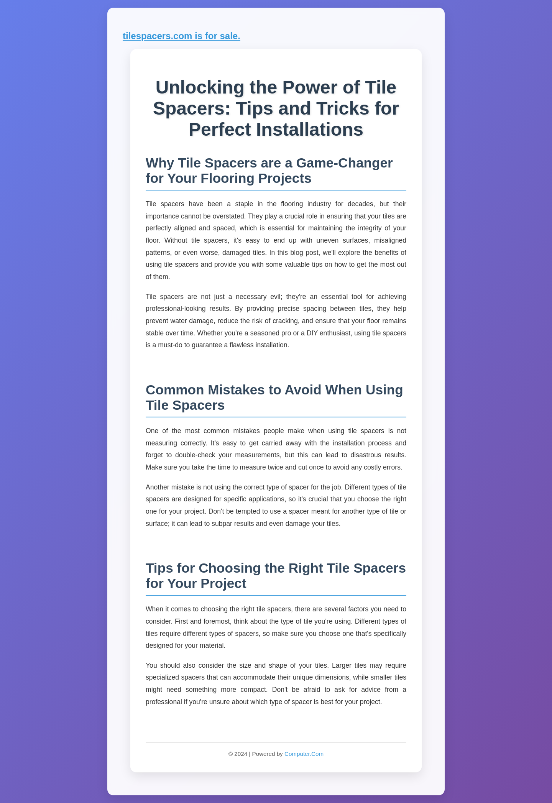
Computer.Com (304, 753)
